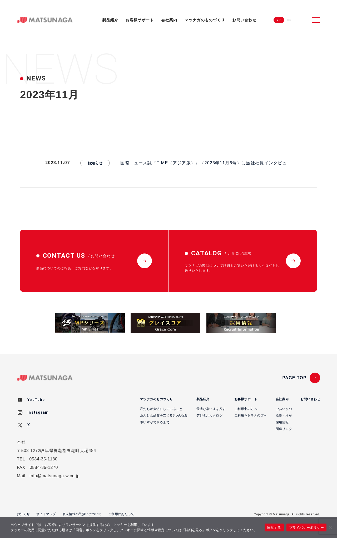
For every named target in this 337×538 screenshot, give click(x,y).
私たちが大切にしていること (161, 409)
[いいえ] (330, 527)
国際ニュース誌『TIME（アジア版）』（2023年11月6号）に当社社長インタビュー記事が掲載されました (205, 163)
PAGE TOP (294, 377)
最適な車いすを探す (211, 409)
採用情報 (282, 422)
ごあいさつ (284, 409)
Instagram (38, 412)
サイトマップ (46, 514)
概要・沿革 (284, 415)
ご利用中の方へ (245, 409)
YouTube (36, 400)
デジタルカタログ (209, 415)
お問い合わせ (244, 20)
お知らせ (95, 163)
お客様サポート (140, 20)
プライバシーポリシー (306, 528)
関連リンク (284, 429)
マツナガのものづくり (205, 20)
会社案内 (169, 20)
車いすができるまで (155, 422)
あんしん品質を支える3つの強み (164, 415)
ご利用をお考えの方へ (250, 415)
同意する (274, 528)
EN (289, 20)
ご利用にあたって (121, 514)
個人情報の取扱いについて (82, 514)
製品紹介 (110, 20)
